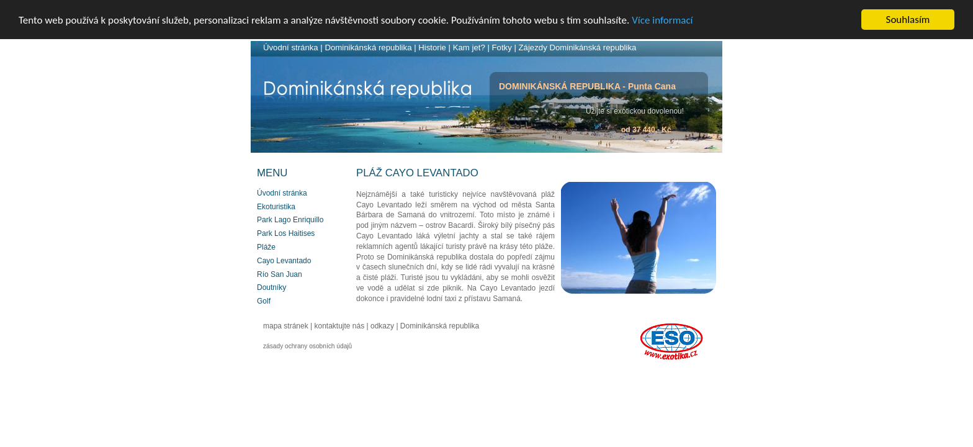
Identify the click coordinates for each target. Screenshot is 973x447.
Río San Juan (279, 274)
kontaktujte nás (340, 326)
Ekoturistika (276, 206)
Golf (264, 301)
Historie (432, 47)
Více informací (662, 19)
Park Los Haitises (286, 233)
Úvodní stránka (290, 47)
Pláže (266, 247)
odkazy (382, 326)
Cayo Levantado (284, 260)
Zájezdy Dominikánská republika (578, 47)
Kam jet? (469, 47)
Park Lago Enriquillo (290, 219)
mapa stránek (285, 326)
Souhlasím (908, 19)
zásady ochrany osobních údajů (307, 346)
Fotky (502, 47)
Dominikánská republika (368, 47)
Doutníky (271, 287)
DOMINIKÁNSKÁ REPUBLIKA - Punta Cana (587, 86)
